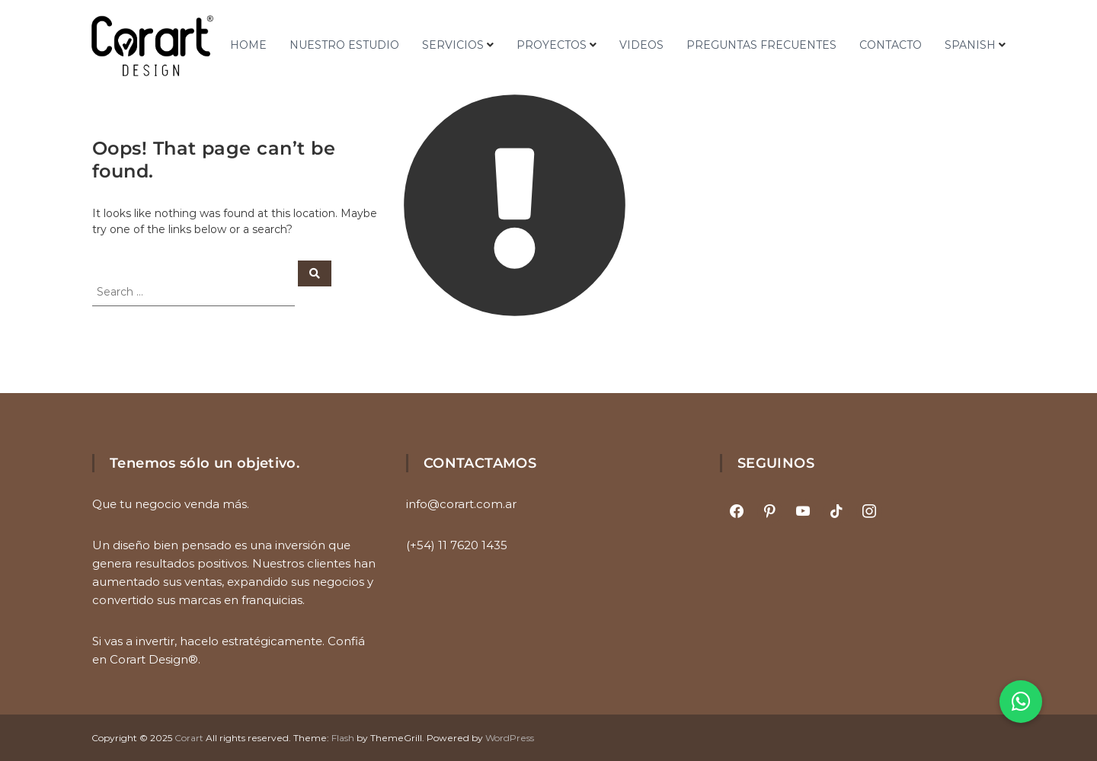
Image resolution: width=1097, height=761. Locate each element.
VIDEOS (641, 45)
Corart (188, 737)
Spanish (970, 45)
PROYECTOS (552, 45)
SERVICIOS (453, 45)
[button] (1020, 701)
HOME (248, 45)
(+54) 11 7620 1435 (456, 545)
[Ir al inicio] (152, 45)
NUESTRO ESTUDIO (344, 45)
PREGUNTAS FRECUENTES (761, 45)
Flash (342, 737)
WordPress (509, 737)
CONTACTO (890, 45)
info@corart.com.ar (461, 504)
